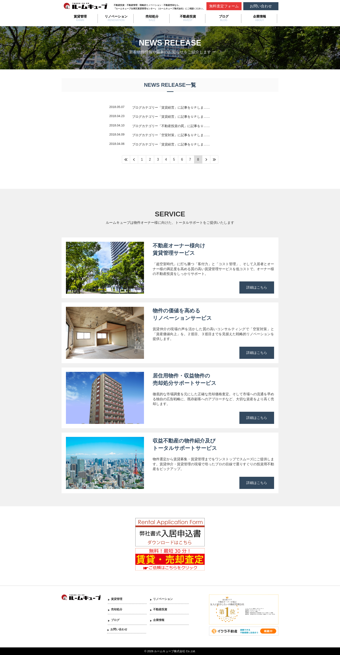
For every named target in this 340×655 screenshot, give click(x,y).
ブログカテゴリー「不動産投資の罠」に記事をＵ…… (171, 126)
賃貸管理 (80, 16)
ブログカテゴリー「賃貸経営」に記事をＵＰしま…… (171, 107)
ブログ (224, 16)
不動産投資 (188, 16)
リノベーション (116, 16)
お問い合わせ (261, 6)
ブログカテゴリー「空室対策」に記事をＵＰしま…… (171, 135)
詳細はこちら (256, 287)
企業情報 (259, 16)
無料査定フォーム (224, 6)
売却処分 (152, 16)
